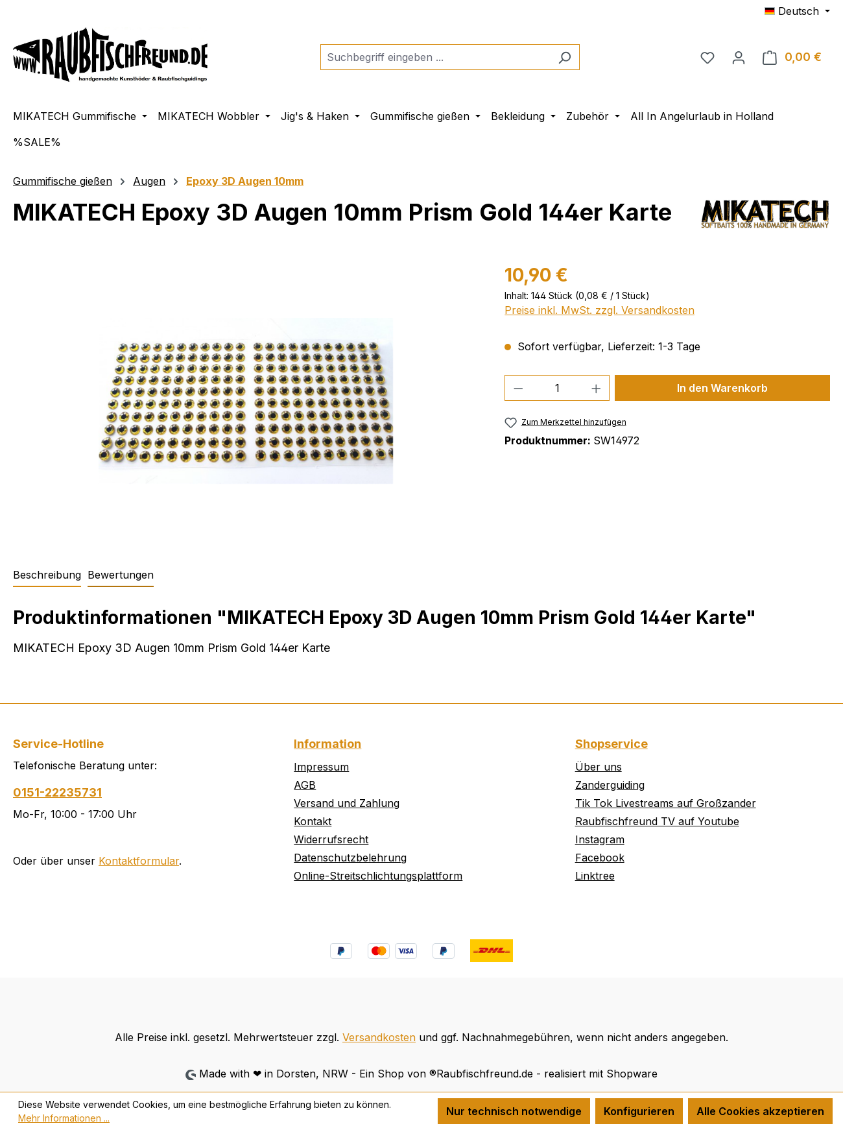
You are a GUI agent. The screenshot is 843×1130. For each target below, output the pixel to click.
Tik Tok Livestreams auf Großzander (665, 803)
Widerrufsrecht (331, 839)
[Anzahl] (557, 388)
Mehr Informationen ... (64, 1118)
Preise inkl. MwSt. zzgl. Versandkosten (600, 310)
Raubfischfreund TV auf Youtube (657, 821)
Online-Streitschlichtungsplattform (378, 875)
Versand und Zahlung (346, 803)
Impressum (321, 766)
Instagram (599, 839)
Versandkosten (379, 1037)
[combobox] (435, 57)
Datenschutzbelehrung (350, 857)
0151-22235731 (57, 792)
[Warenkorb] (792, 57)
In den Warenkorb (722, 387)
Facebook (599, 857)
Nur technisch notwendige (514, 1111)
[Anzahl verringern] (518, 388)
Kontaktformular (139, 860)
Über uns (598, 766)
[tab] (47, 575)
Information (327, 744)
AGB (305, 784)
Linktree (595, 875)
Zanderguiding (610, 784)
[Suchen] (564, 57)
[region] (246, 400)
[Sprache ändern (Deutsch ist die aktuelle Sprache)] (797, 11)
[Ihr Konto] (738, 57)
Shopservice (611, 744)
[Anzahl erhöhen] (596, 388)
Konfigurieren (639, 1111)
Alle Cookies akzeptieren (760, 1111)
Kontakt (312, 821)
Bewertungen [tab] (121, 574)
